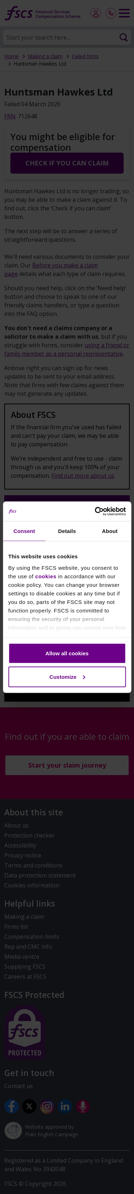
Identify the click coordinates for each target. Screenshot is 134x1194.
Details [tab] (67, 531)
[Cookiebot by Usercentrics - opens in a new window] (95, 511)
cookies (45, 576)
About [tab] (110, 531)
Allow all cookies (67, 653)
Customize (67, 676)
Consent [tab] (24, 531)
